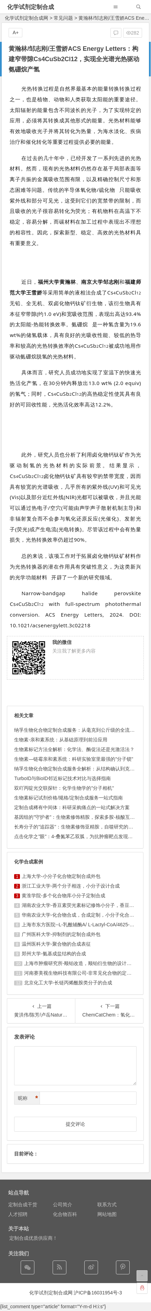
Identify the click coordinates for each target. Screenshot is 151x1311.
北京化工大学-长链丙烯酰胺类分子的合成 (68, 982)
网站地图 (107, 1214)
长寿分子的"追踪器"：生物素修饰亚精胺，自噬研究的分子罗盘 (81, 827)
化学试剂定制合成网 (26, 18)
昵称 (28, 1098)
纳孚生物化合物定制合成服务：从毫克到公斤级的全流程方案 (79, 730)
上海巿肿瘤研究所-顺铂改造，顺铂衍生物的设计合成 (80, 963)
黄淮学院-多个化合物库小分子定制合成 (63, 895)
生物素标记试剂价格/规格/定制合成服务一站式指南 (68, 797)
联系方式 (107, 1204)
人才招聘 (18, 1214)
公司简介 (62, 1204)
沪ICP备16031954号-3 (98, 1292)
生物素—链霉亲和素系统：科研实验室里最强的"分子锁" (73, 759)
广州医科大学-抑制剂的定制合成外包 (61, 934)
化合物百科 (65, 1214)
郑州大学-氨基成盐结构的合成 (54, 953)
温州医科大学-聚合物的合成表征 (56, 944)
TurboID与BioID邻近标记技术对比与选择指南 (62, 778)
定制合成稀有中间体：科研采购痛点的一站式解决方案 (72, 807)
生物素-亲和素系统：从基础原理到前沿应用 (60, 739)
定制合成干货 (22, 1204)
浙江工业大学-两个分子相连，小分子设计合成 (71, 886)
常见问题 (63, 18)
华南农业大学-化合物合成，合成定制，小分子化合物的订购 (85, 915)
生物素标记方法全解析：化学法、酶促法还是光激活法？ (74, 749)
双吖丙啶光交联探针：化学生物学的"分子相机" (64, 788)
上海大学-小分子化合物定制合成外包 (61, 876)
